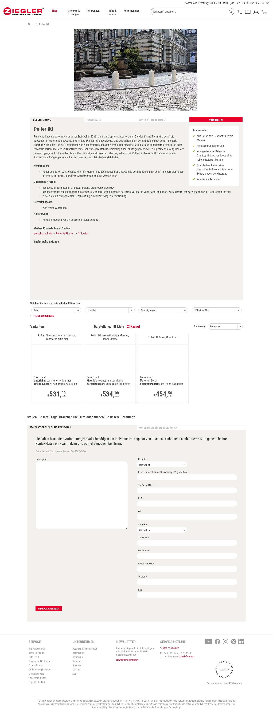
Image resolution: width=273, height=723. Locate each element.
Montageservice (36, 673)
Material (92, 310)
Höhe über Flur (201, 310)
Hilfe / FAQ (34, 657)
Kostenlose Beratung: (197, 3)
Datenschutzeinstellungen (85, 648)
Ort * (140, 511)
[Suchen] (230, 11)
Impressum (77, 657)
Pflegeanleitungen (37, 678)
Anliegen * (42, 459)
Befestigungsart (148, 310)
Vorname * (143, 537)
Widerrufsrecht (36, 665)
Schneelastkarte (36, 652)
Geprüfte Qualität (37, 682)
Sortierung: (199, 326)
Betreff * (142, 459)
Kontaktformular (186, 656)
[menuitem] (54, 12)
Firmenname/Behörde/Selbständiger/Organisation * (163, 472)
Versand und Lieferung (39, 661)
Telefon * (142, 576)
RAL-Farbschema (37, 648)
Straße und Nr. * (146, 485)
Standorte (77, 661)
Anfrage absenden (48, 608)
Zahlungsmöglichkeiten (40, 669)
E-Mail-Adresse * (146, 563)
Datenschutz (78, 652)
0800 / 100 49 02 (219, 3)
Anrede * (142, 524)
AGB (74, 673)
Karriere (76, 669)
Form (36, 310)
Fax (140, 589)
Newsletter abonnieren (127, 659)
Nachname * (144, 550)
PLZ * (141, 498)
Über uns (76, 665)
